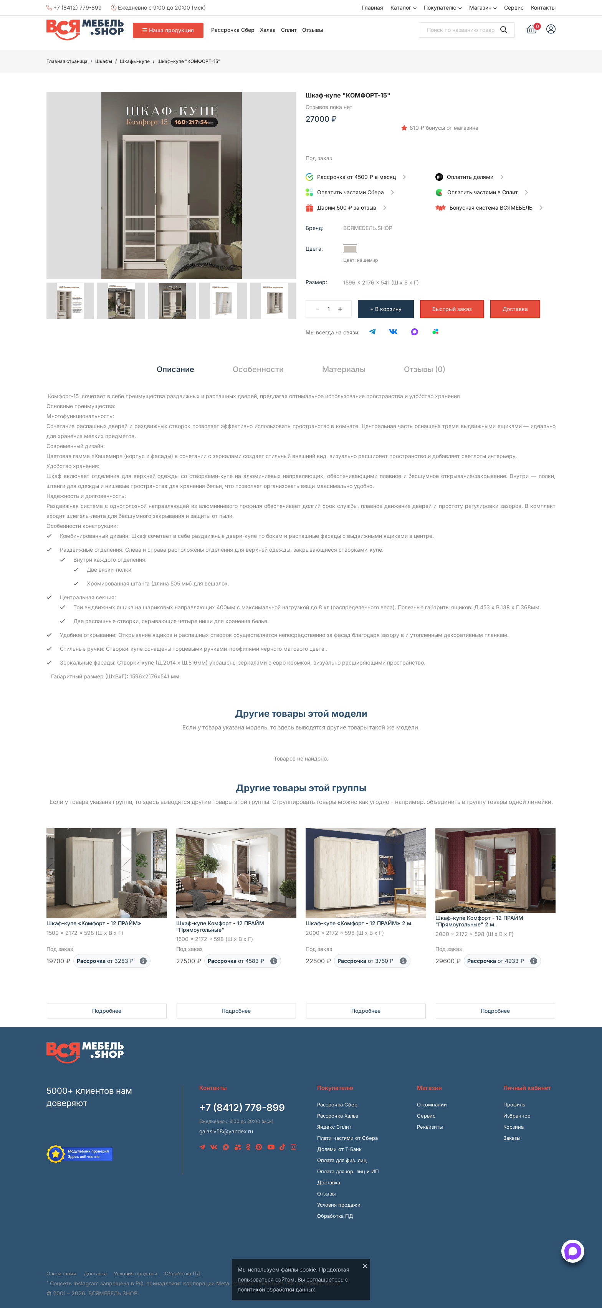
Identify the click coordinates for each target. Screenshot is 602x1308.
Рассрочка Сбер (233, 29)
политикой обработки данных (276, 1289)
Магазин (480, 7)
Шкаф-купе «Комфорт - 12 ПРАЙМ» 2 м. (359, 919)
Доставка (515, 304)
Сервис (514, 7)
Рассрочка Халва (337, 1112)
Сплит (289, 29)
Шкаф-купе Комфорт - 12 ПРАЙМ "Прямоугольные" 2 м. (479, 917)
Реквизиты (430, 1123)
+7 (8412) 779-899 (74, 7)
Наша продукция (168, 30)
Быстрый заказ (452, 304)
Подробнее (106, 1007)
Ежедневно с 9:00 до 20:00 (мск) (158, 7)
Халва (268, 29)
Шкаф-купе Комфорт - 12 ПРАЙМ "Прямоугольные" (220, 922)
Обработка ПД (335, 1212)
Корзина (513, 1123)
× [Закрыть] (365, 1265)
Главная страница (67, 61)
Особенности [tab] (258, 365)
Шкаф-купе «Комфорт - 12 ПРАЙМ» (93, 919)
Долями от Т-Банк (339, 1145)
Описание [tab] (175, 365)
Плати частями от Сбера (347, 1134)
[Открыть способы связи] (572, 1251)
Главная (372, 7)
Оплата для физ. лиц (342, 1156)
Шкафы (103, 61)
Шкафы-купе (135, 61)
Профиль (514, 1101)
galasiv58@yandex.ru (226, 1127)
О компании (432, 1101)
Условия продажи (339, 1201)
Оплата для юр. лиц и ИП (348, 1167)
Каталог (400, 7)
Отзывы (312, 29)
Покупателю (440, 7)
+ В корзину (386, 304)
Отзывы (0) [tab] (424, 365)
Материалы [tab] (344, 365)
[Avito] (435, 328)
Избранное (517, 1112)
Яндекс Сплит (334, 1123)
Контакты (543, 7)
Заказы (512, 1134)
